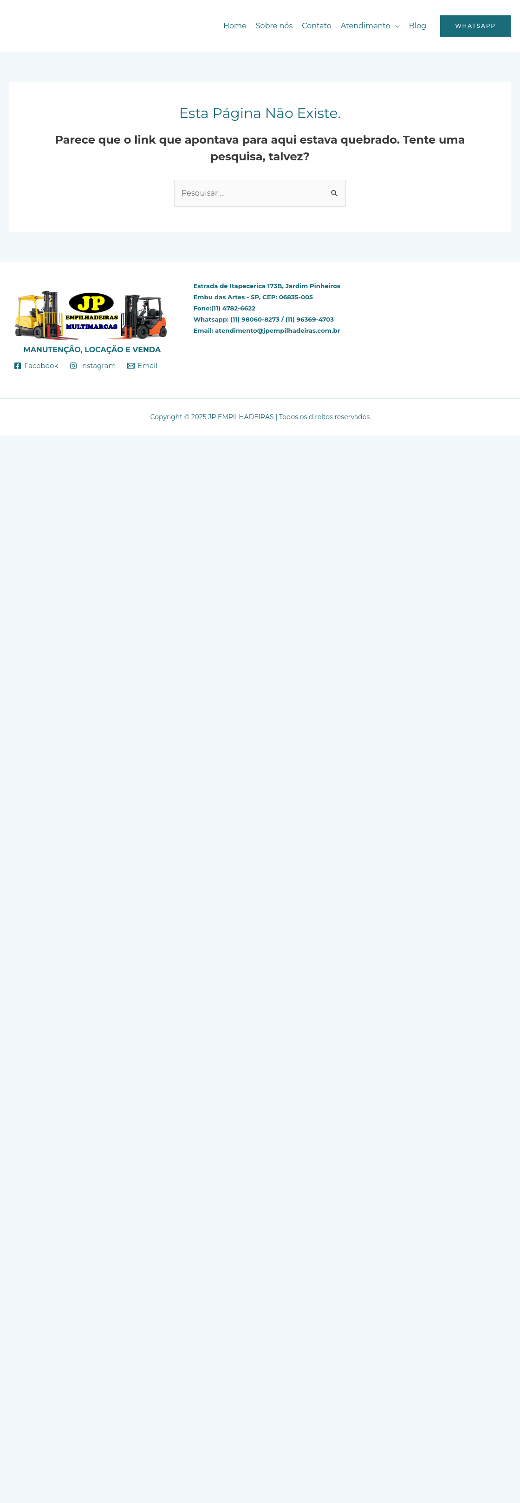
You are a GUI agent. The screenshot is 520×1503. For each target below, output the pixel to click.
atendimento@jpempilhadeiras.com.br (277, 330)
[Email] (142, 365)
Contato (317, 25)
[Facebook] (36, 365)
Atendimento (365, 25)
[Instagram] (93, 365)
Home (235, 25)
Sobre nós (274, 25)
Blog (417, 25)
